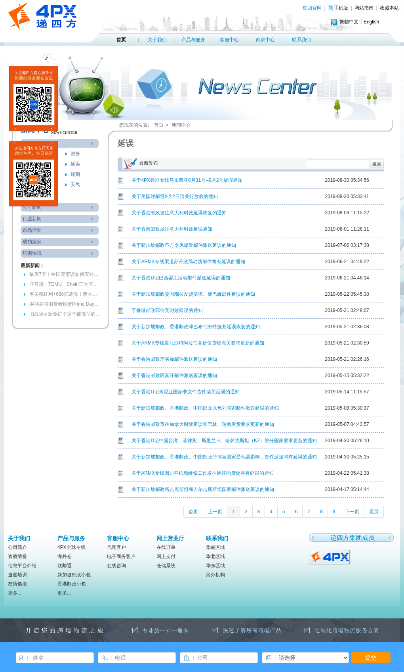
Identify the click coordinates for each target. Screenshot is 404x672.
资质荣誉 (17, 556)
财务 (75, 153)
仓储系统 (165, 565)
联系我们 (301, 39)
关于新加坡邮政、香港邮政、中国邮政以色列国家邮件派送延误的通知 (205, 408)
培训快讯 (32, 253)
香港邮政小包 (71, 584)
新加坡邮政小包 (74, 575)
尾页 (374, 511)
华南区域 (215, 547)
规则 (75, 174)
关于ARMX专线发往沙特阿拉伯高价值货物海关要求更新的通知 (197, 343)
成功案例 (32, 242)
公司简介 (17, 547)
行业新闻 (32, 218)
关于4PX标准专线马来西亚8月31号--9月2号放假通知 (186, 180)
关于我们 (157, 39)
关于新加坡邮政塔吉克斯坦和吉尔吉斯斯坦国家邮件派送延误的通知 (202, 489)
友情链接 (17, 584)
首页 (121, 39)
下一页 (352, 511)
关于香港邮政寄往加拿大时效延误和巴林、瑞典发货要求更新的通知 (202, 424)
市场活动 (32, 230)
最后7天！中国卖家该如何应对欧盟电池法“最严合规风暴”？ (65, 274)
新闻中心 (181, 125)
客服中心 (229, 39)
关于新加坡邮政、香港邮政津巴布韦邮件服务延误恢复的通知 (195, 326)
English (371, 22)
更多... (14, 593)
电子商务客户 (121, 556)
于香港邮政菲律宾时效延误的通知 (167, 310)
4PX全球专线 (71, 547)
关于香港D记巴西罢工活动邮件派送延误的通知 (180, 278)
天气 (75, 184)
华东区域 (215, 565)
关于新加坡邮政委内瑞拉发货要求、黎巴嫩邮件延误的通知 (193, 294)
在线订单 (165, 547)
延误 (75, 164)
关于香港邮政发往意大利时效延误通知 (171, 229)
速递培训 (17, 575)
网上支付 (165, 556)
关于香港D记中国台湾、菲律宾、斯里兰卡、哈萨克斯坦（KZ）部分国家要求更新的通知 (224, 440)
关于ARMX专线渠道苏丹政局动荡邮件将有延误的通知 (188, 261)
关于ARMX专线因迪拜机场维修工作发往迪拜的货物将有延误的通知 (202, 473)
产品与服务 (193, 39)
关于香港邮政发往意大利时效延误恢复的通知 (179, 213)
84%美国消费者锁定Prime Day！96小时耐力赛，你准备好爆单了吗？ (65, 304)
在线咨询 (116, 565)
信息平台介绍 (22, 565)
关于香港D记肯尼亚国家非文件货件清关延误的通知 (185, 392)
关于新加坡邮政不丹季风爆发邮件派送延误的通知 (183, 245)
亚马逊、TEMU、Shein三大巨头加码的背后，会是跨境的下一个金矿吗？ (65, 284)
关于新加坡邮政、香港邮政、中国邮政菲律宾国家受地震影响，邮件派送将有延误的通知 (224, 457)
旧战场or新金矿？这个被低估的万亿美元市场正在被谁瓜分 (65, 314)
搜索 (376, 164)
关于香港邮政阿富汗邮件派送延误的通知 (174, 375)
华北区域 (215, 556)
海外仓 (64, 556)
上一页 (215, 511)
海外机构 (215, 575)
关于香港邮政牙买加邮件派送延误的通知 (174, 359)
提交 (370, 658)
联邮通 (64, 565)
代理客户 (116, 547)
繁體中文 (348, 22)
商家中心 (265, 39)
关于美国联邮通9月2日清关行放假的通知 (174, 196)
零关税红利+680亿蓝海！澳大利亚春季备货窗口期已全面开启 (65, 294)
